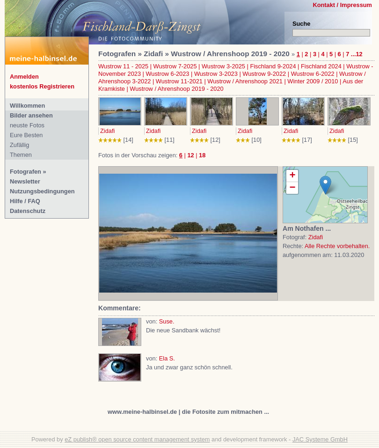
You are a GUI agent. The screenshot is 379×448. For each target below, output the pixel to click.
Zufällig (19, 144)
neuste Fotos (27, 125)
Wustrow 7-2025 (175, 66)
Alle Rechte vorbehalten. (337, 246)
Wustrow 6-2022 (313, 73)
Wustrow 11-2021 (179, 81)
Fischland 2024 (321, 66)
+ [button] (292, 176)
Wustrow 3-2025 (223, 66)
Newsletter (25, 181)
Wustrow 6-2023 (168, 73)
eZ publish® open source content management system (137, 439)
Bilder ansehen (31, 115)
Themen (21, 154)
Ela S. (167, 358)
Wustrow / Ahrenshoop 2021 (245, 81)
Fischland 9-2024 (273, 66)
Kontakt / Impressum (342, 4)
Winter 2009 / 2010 (312, 81)
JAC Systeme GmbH (320, 439)
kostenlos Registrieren (42, 86)
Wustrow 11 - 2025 (123, 66)
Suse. (167, 321)
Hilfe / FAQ (25, 201)
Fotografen (25, 171)
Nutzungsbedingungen (42, 191)
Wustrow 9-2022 (264, 73)
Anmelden (24, 76)
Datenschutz (27, 210)
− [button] (292, 188)
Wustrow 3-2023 (216, 73)
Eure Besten (26, 135)
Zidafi (107, 130)
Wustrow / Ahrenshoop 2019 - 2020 (176, 88)
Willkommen (27, 105)
